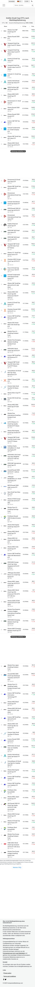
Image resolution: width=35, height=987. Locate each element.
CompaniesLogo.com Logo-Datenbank (14, 953)
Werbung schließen (18, 151)
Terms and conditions (9, 976)
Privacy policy (7, 973)
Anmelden (12, 1)
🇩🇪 (19, 1)
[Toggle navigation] (3, 5)
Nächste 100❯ (17, 867)
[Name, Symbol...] (24, 5)
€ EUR (26, 1)
